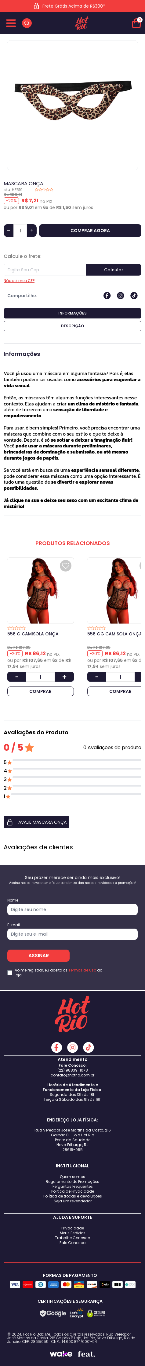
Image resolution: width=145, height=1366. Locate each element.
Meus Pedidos (72, 1233)
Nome (12, 900)
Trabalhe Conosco (72, 1237)
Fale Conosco (72, 1242)
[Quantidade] (20, 230)
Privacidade (72, 1228)
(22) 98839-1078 (72, 1070)
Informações (72, 313)
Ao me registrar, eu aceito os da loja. (59, 973)
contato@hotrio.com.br (72, 1075)
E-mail (13, 925)
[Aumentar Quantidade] (64, 677)
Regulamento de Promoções (72, 1181)
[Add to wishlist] (65, 566)
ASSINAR (38, 955)
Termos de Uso (82, 970)
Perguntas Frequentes (73, 1186)
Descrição (72, 325)
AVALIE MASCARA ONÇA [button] (36, 822)
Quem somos (72, 1176)
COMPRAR (40, 691)
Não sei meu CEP (19, 280)
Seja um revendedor (73, 1201)
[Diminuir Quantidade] (16, 677)
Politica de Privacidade (72, 1191)
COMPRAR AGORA (90, 231)
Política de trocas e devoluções (72, 1196)
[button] (72, 822)
